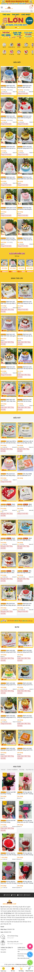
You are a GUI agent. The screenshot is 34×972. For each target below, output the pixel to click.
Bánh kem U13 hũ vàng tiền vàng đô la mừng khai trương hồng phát (8, 208)
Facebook (7, 895)
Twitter (13, 895)
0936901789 (10, 929)
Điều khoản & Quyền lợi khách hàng (24, 955)
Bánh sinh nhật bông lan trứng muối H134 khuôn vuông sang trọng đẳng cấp (24, 749)
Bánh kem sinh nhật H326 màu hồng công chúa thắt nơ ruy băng (8, 117)
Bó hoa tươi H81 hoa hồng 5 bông (8, 821)
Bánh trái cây (17, 278)
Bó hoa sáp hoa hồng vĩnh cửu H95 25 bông (25, 853)
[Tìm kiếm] (31, 11)
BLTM (17, 627)
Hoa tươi (17, 767)
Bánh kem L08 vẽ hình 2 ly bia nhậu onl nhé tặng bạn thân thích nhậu (25, 442)
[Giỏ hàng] (31, 7)
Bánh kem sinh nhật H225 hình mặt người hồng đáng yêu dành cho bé (8, 335)
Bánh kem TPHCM (6, 917)
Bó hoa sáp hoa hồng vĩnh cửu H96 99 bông (8, 853)
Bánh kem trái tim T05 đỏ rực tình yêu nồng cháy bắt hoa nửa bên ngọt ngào (9, 505)
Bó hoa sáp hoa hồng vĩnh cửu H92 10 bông (25, 882)
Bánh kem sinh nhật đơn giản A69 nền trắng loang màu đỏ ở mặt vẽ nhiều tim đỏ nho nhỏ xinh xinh (24, 86)
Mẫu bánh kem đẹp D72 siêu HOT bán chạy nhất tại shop (8, 571)
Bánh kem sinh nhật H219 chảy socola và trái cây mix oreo (24, 239)
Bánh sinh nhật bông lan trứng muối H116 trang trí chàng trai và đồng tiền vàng (8, 684)
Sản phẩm (3, 952)
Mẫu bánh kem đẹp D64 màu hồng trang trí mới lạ (8, 474)
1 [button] (16, 27)
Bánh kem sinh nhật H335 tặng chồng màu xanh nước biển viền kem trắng (8, 86)
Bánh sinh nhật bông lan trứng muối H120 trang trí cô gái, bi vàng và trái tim (8, 651)
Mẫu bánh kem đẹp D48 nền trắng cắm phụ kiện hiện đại (8, 604)
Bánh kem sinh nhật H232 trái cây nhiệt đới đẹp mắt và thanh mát (8, 302)
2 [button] (18, 27)
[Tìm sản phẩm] (15, 11)
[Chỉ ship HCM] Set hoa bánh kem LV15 (24, 474)
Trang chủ (3, 949)
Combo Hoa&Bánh (12, 769)
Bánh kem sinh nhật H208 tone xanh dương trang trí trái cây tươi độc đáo (25, 178)
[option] (17, 21)
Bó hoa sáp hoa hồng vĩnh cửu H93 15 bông (25, 821)
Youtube (20, 895)
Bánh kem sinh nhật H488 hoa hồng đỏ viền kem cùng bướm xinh (24, 117)
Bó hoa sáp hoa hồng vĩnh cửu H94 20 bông (8, 882)
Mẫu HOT (17, 418)
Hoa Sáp (21, 769)
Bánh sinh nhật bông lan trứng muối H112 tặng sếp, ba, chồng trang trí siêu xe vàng (25, 147)
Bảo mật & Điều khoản (24, 958)
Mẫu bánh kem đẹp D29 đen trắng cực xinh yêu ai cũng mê (24, 571)
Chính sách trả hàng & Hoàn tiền (25, 950)
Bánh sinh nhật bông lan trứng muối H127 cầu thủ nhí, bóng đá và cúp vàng (8, 749)
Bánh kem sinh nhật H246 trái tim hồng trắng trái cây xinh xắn (24, 400)
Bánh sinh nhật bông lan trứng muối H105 (24, 651)
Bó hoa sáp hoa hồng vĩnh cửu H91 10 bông (25, 793)
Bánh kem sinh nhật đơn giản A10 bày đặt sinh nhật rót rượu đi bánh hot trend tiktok (25, 505)
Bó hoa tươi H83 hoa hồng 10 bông (8, 793)
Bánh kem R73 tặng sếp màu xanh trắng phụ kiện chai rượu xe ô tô (24, 539)
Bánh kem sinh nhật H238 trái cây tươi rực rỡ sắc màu (8, 147)
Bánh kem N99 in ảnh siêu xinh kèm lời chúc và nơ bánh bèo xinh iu (8, 442)
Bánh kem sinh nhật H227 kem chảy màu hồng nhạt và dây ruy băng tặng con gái (8, 400)
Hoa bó (3, 769)
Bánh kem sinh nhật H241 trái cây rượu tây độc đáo (25, 367)
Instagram (27, 895)
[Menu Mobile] (2, 7)
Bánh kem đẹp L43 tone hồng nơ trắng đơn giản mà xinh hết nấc (8, 239)
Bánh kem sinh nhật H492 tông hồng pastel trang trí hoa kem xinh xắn (8, 178)
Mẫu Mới (16, 62)
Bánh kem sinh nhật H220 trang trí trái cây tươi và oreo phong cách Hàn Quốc (25, 302)
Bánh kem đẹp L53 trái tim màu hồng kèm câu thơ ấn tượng (25, 208)
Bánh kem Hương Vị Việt (14, 966)
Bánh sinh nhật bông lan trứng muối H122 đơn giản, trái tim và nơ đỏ (24, 716)
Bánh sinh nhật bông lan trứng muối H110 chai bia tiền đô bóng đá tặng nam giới (24, 684)
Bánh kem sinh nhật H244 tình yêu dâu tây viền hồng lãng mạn (25, 335)
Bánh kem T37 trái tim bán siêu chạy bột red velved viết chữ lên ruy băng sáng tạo (9, 539)
